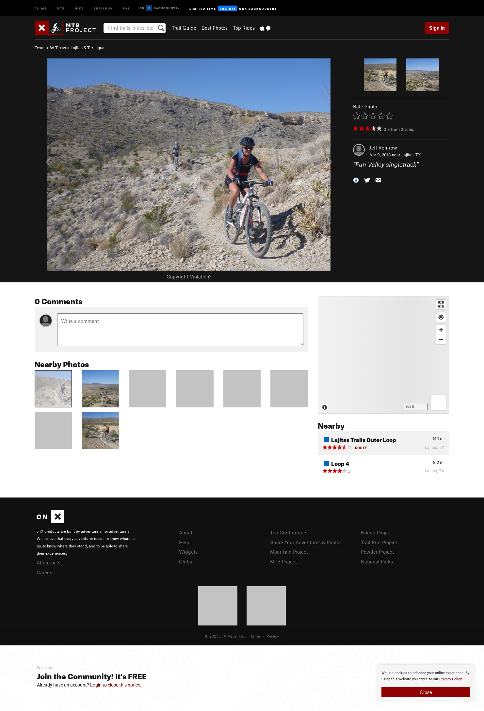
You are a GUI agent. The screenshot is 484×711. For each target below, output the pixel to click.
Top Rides (244, 28)
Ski (126, 8)
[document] (425, 683)
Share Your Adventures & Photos (306, 542)
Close (426, 692)
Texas (40, 47)
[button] (356, 179)
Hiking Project (376, 532)
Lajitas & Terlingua (88, 47)
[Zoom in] (441, 330)
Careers (45, 572)
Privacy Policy (450, 679)
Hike (79, 8)
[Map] (383, 354)
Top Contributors (288, 532)
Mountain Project (289, 552)
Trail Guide (184, 28)
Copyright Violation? (189, 276)
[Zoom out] (441, 339)
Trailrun (103, 8)
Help (184, 542)
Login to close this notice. (115, 684)
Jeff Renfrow (383, 147)
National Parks (377, 561)
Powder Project (377, 552)
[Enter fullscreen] (441, 304)
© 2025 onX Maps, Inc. (225, 636)
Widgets (188, 552)
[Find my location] (441, 317)
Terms (255, 636)
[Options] (438, 402)
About (185, 532)
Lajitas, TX (411, 154)
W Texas (58, 47)
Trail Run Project (379, 542)
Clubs (185, 561)
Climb (41, 8)
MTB (61, 8)
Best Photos (215, 28)
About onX (48, 562)
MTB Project (283, 561)
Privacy (272, 636)
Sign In (437, 28)
